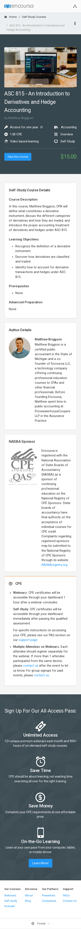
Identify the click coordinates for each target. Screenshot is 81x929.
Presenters (48, 895)
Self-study (10, 900)
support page (28, 640)
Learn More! (40, 863)
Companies (49, 900)
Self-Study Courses (34, 16)
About (29, 895)
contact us (30, 666)
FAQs (66, 895)
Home (10, 16)
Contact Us (70, 900)
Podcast (9, 906)
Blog (28, 900)
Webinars (10, 895)
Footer (38, 923)
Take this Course (18, 156)
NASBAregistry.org (54, 565)
